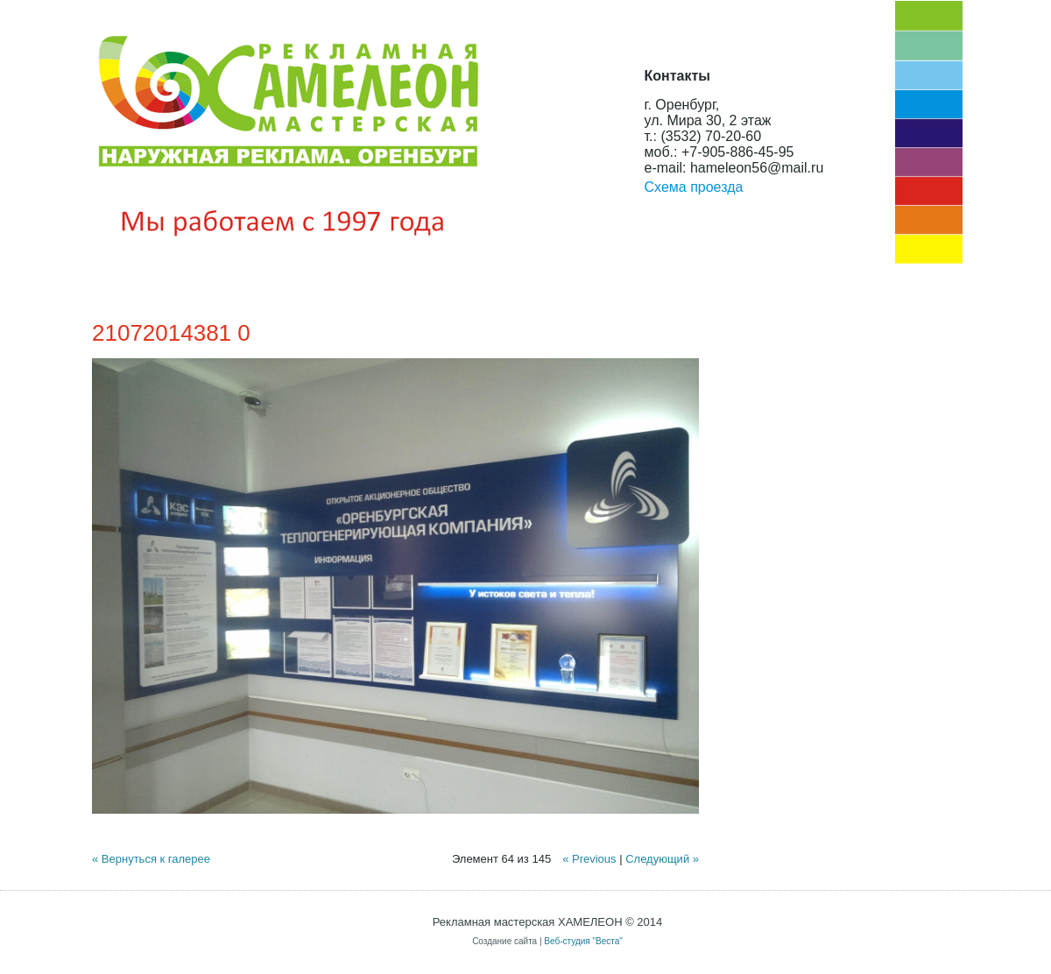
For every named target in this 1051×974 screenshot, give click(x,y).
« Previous (589, 858)
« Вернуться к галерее (151, 858)
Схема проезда (694, 187)
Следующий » (662, 858)
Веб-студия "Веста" (583, 941)
